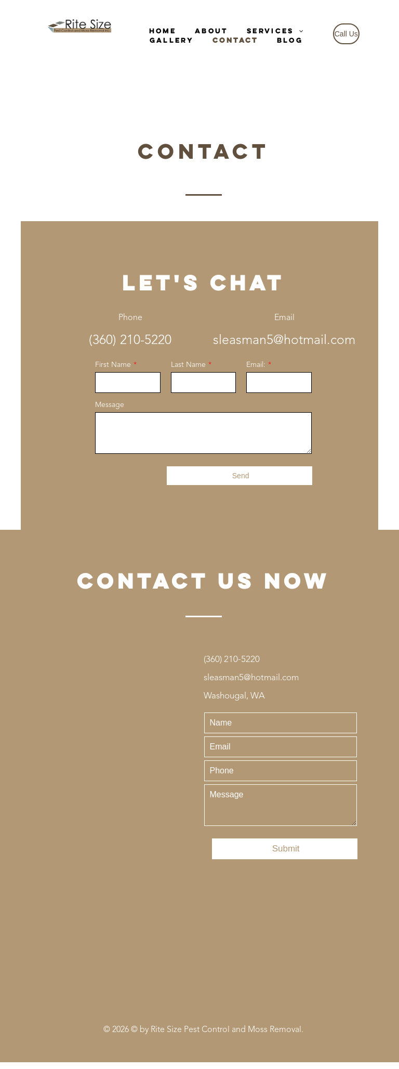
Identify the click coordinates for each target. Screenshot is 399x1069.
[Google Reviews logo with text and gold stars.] (203, 892)
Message (109, 405)
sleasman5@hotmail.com (284, 340)
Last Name (188, 364)
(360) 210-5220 (130, 340)
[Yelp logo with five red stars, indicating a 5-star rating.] (203, 982)
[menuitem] (162, 31)
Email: (255, 364)
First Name (113, 364)
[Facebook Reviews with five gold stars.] (203, 937)
